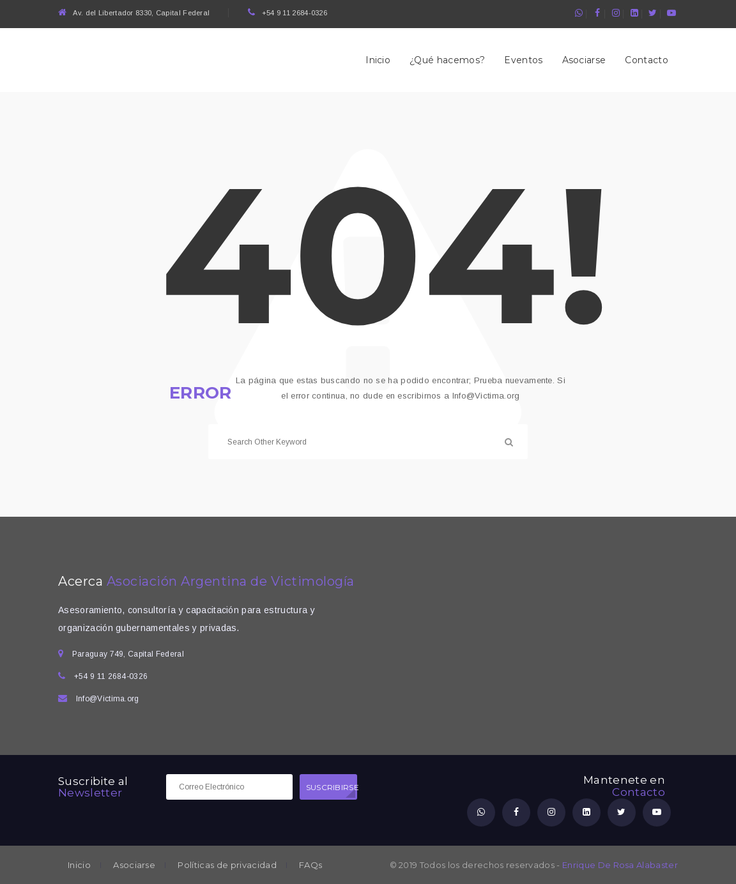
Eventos (523, 60)
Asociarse (584, 60)
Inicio (377, 60)
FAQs (310, 865)
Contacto (646, 60)
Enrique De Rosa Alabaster (620, 865)
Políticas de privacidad (227, 865)
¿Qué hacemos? (447, 60)
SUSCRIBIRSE (331, 787)
